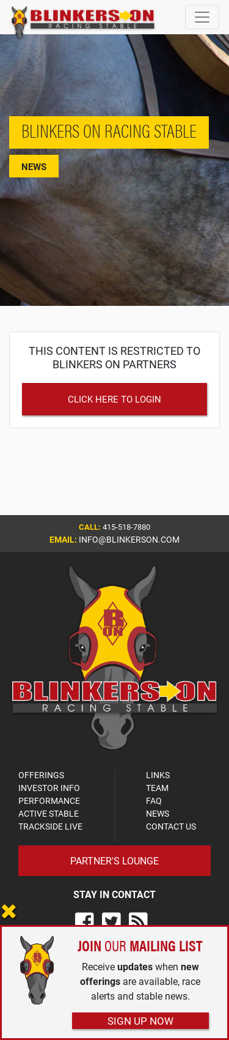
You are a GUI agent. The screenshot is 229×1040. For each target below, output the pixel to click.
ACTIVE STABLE (48, 813)
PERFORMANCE (49, 800)
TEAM (157, 787)
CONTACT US (171, 826)
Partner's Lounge (114, 860)
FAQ (154, 800)
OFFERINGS (41, 775)
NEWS (157, 813)
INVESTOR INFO (49, 787)
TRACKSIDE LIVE (50, 826)
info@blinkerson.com (129, 539)
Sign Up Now (140, 1021)
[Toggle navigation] (202, 17)
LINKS (158, 775)
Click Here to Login (114, 399)
